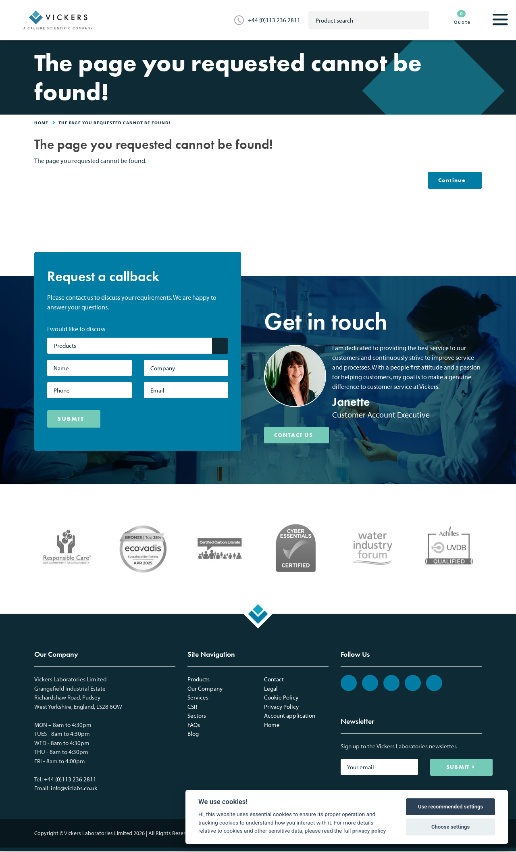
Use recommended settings (450, 807)
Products (198, 680)
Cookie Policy (281, 698)
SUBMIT (70, 419)
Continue (450, 180)
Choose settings (450, 827)
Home (272, 725)
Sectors (196, 716)
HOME (41, 122)
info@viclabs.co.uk (74, 789)
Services (197, 698)
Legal (271, 689)
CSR (192, 707)
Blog (193, 734)
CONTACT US (296, 436)
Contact (274, 680)
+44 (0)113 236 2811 (274, 20)
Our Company (205, 689)
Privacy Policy (281, 707)
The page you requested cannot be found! (114, 122)
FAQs (193, 725)
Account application (289, 716)
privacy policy (369, 830)
